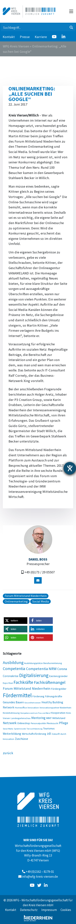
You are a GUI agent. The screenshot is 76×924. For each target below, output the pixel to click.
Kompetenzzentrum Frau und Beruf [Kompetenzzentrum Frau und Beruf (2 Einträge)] (35, 713)
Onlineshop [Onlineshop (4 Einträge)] (23, 723)
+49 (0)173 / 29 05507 (39, 572)
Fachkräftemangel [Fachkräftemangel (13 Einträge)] (49, 682)
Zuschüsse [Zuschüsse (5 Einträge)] (21, 739)
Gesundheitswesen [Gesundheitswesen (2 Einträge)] (33, 702)
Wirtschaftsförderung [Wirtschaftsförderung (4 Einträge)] (34, 733)
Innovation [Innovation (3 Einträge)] (33, 707)
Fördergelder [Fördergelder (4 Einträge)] (58, 688)
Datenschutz (29, 910)
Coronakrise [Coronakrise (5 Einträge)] (10, 676)
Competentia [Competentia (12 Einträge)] (14, 668)
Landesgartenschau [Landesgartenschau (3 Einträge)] (21, 718)
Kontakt (9, 37)
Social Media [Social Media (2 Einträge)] (8, 729)
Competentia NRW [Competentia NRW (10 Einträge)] (41, 668)
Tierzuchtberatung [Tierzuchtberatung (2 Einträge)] (34, 729)
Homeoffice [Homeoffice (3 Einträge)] (21, 707)
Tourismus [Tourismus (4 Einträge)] (49, 728)
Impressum (49, 910)
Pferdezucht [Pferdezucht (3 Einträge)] (52, 723)
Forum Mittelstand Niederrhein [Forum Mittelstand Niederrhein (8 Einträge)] (26, 688)
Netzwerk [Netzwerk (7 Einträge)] (9, 723)
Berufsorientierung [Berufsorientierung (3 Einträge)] (52, 663)
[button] (15, 620)
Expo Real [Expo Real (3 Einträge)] (8, 682)
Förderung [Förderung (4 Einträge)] (38, 696)
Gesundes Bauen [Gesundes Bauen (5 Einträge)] (13, 702)
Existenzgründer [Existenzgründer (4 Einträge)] (58, 676)
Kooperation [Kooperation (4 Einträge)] (58, 712)
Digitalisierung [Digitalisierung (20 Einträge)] (33, 675)
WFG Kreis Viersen (16, 46)
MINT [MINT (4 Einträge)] (49, 718)
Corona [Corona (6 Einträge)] (62, 669)
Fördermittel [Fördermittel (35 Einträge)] (17, 695)
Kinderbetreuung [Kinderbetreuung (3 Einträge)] (11, 712)
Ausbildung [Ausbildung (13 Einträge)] (13, 662)
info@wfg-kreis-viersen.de (40, 876)
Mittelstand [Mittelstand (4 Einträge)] (58, 718)
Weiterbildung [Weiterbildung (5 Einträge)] (12, 733)
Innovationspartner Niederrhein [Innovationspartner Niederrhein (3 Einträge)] (55, 707)
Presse (25, 37)
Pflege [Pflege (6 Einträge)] (63, 723)
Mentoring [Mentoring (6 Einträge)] (38, 718)
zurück (8, 753)
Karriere (41, 37)
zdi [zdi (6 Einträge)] (49, 733)
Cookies (66, 910)
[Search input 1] (34, 27)
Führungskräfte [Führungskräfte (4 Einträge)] (53, 696)
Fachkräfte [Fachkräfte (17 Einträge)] (23, 682)
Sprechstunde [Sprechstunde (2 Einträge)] (20, 729)
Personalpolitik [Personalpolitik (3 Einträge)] (38, 723)
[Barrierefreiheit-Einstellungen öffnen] (70, 468)
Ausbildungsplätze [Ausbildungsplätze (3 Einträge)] (33, 663)
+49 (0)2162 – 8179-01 (40, 872)
